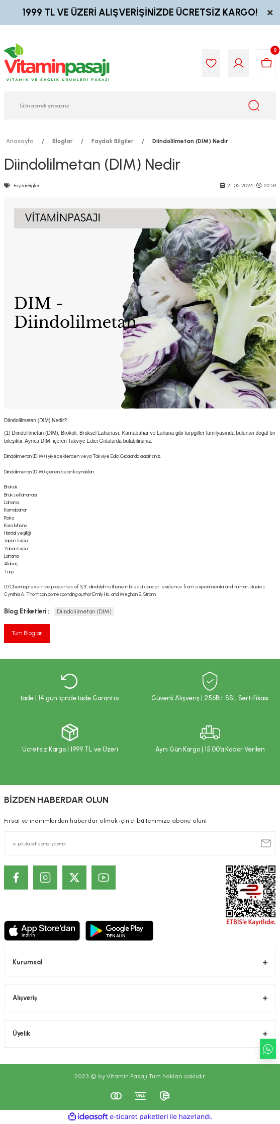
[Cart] (266, 63)
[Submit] (266, 843)
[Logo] (57, 63)
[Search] (140, 105)
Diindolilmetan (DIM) (84, 611)
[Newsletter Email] (140, 843)
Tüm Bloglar (27, 633)
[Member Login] (238, 63)
